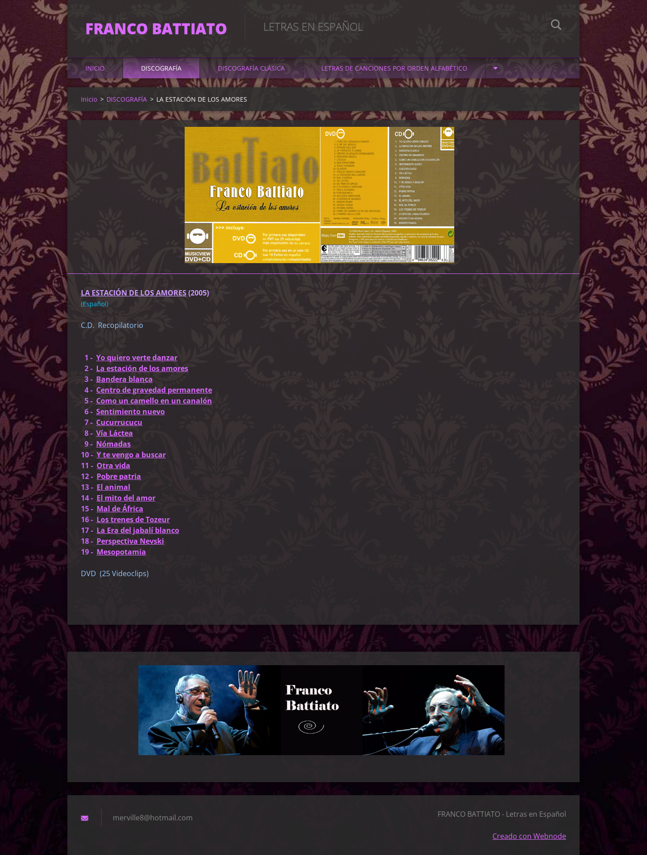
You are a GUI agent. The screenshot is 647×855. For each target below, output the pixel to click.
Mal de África (120, 509)
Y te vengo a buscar (131, 455)
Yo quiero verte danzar (136, 358)
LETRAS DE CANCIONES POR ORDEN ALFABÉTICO (394, 68)
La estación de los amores (142, 368)
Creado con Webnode (529, 836)
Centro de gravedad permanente (154, 390)
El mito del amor (126, 498)
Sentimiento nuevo (130, 411)
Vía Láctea (114, 433)
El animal (113, 487)
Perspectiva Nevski (130, 541)
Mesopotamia (121, 552)
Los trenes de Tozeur (133, 519)
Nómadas (113, 444)
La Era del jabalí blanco (138, 530)
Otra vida (113, 465)
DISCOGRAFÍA (161, 68)
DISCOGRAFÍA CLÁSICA (251, 68)
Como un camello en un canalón (154, 401)
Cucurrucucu (119, 422)
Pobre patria (119, 476)
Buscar (556, 26)
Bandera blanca (124, 379)
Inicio (95, 68)
